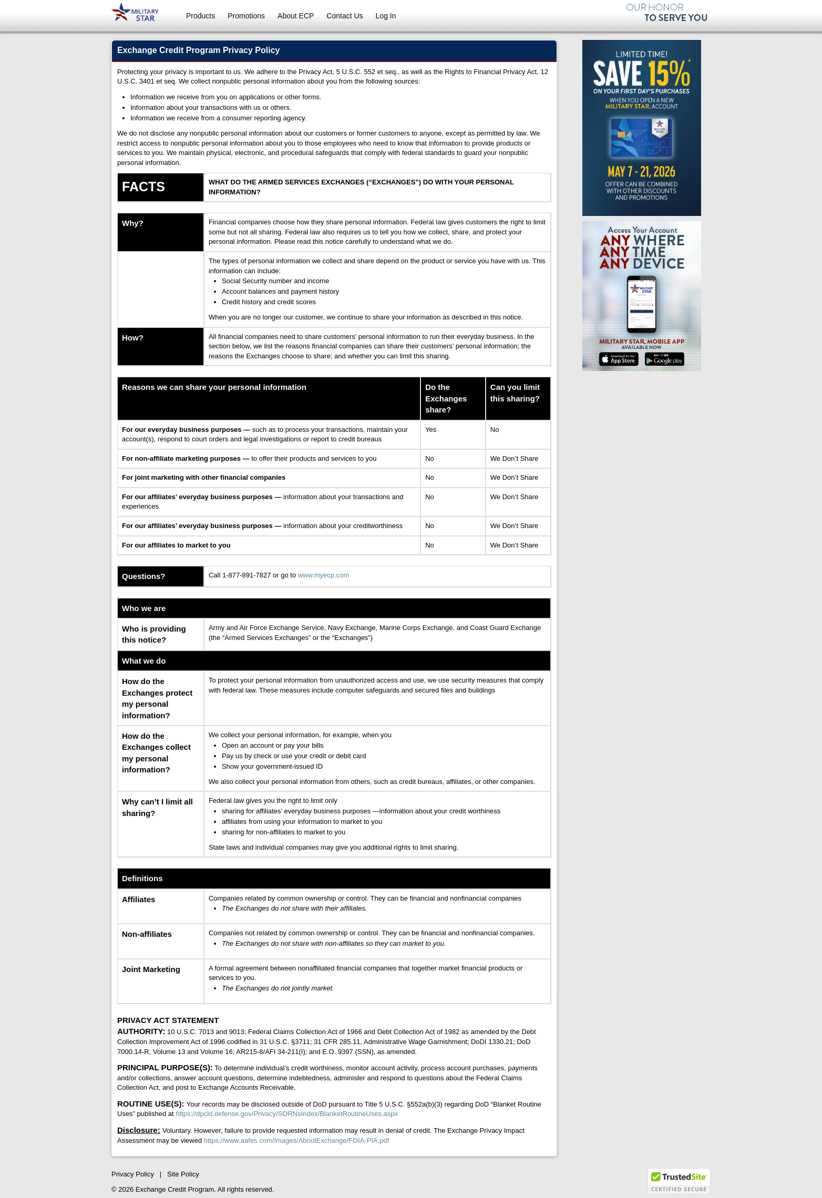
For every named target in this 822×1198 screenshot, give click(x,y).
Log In (386, 16)
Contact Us (344, 16)
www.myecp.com (324, 575)
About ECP (296, 16)
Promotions (246, 16)
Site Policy (183, 1174)
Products (200, 16)
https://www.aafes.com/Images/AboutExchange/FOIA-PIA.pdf (296, 1140)
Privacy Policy (132, 1174)
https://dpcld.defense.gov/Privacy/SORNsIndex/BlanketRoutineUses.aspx (287, 1114)
